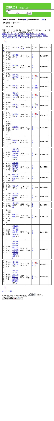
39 (16, 57)
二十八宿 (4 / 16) (23, 37)
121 (17, 129)
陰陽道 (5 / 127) (12, 37)
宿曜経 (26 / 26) (7, 34)
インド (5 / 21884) (36, 36)
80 (13, 181)
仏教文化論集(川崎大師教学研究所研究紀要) (15, 153)
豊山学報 (15, 65)
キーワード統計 (7, 291)
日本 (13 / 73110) (19, 34)
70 (16, 266)
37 (16, 116)
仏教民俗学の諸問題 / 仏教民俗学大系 (15, 167)
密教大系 (15, 186)
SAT (25, 19)
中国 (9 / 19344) (31, 34)
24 (15, 143)
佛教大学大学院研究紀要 (15, 95)
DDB (43, 19)
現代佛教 (15, 55)
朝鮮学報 (15, 127)
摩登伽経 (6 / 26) (23, 36)
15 (13, 200)
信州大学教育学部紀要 (15, 177)
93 (16, 107)
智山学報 (15, 114)
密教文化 (15, 85)
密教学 (14, 140)
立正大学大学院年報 (15, 196)
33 (16, 88)
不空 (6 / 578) (12, 36)
